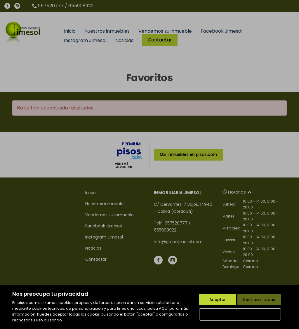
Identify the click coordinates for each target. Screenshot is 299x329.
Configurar (240, 314)
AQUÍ (163, 308)
